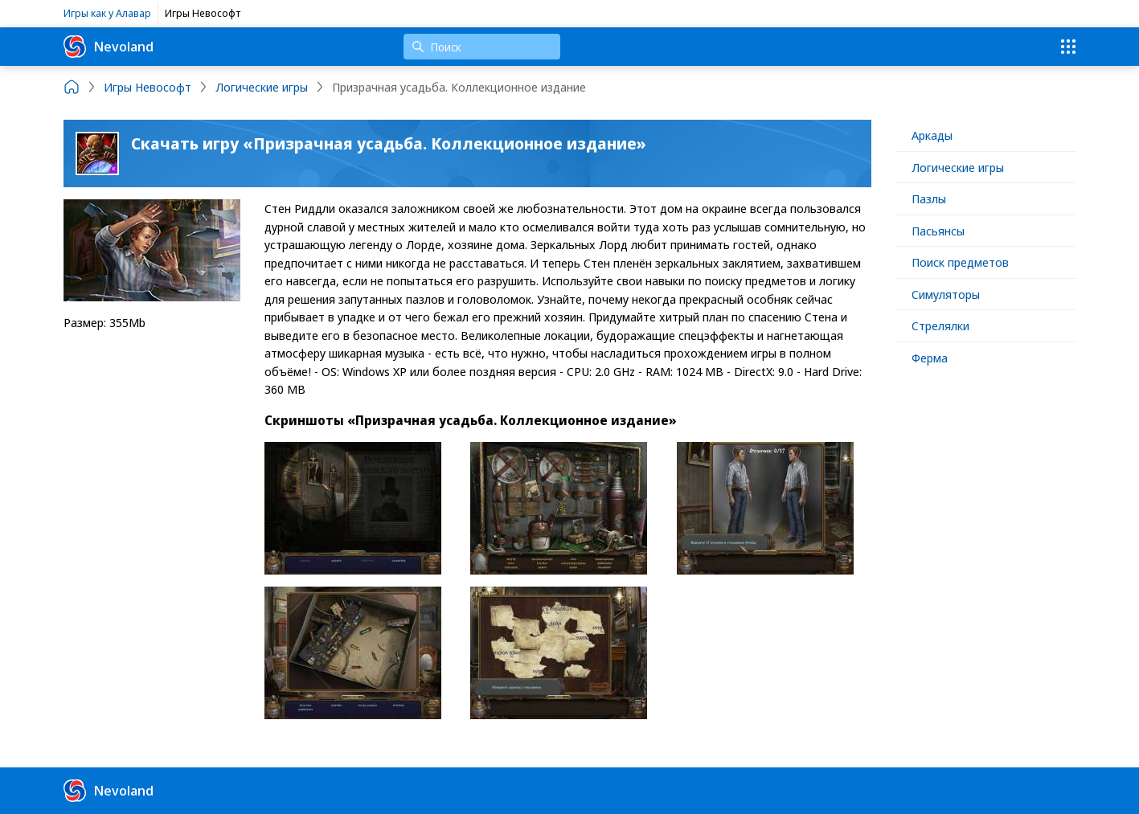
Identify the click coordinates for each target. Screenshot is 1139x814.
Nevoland (109, 46)
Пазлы (929, 198)
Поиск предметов (960, 262)
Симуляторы (946, 294)
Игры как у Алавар (107, 13)
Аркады (932, 135)
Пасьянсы (938, 231)
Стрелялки (940, 325)
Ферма (930, 358)
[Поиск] (482, 46)
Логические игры (958, 167)
